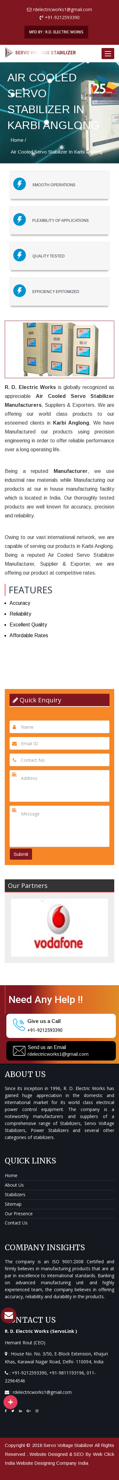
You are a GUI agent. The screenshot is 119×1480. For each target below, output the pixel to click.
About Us (14, 1185)
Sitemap (13, 1204)
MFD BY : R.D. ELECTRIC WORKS (56, 32)
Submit (21, 854)
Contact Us (16, 1223)
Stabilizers (15, 1194)
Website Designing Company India (52, 1463)
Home (17, 140)
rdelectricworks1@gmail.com (58, 1054)
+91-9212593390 (45, 1030)
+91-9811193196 (66, 1373)
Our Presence (19, 1214)
